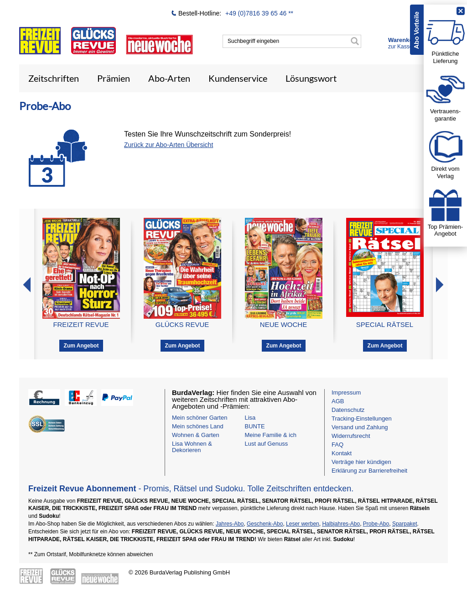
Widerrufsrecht (351, 435)
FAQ (337, 444)
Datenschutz (348, 409)
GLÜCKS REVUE (182, 324)
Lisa (250, 417)
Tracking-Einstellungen (362, 418)
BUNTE (255, 426)
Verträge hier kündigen (361, 461)
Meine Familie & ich (270, 435)
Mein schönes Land (197, 426)
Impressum (346, 392)
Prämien (113, 78)
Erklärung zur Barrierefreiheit (369, 470)
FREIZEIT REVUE (81, 324)
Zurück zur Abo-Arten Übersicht (168, 144)
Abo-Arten (169, 78)
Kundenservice (237, 78)
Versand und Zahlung (360, 427)
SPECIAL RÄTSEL (384, 324)
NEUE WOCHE (283, 324)
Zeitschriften (53, 78)
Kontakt (342, 453)
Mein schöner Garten (199, 417)
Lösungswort (311, 78)
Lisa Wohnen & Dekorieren (192, 446)
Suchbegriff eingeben (253, 41)
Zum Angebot (81, 345)
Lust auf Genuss (266, 443)
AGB (338, 401)
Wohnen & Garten (195, 435)
